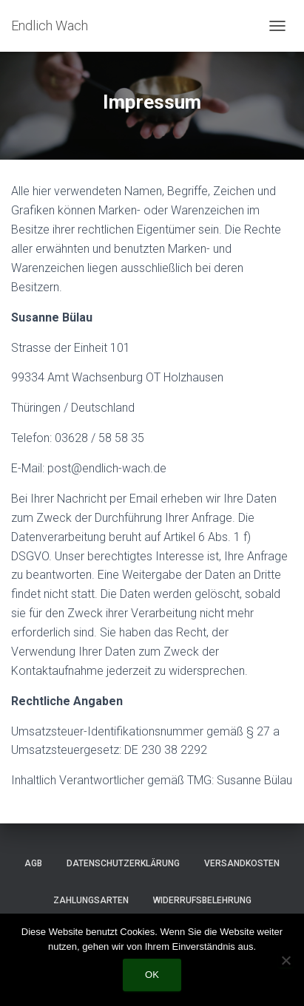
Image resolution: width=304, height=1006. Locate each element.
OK (152, 974)
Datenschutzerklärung (123, 863)
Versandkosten (242, 863)
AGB (33, 863)
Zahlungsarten (91, 900)
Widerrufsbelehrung (202, 900)
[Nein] (285, 960)
